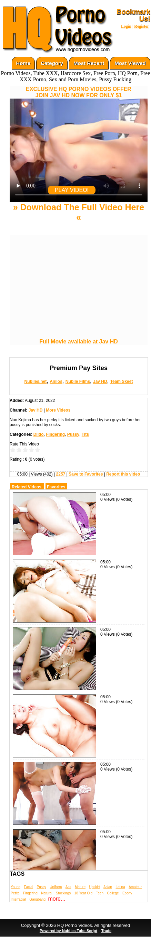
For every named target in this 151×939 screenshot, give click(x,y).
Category (52, 63)
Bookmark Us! (133, 15)
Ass (68, 887)
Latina (120, 887)
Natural (46, 893)
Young (15, 887)
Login (126, 26)
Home (23, 63)
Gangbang (37, 899)
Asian (107, 887)
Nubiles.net (35, 381)
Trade (106, 931)
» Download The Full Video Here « (78, 212)
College (113, 893)
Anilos (56, 381)
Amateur (135, 887)
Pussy (73, 434)
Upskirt (94, 887)
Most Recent (88, 63)
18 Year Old (83, 893)
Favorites (56, 487)
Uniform (56, 887)
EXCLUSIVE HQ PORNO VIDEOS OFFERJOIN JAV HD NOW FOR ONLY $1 (78, 92)
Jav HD (100, 381)
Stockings (63, 893)
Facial (28, 887)
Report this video (123, 474)
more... (57, 899)
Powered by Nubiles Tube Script (68, 931)
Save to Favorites (86, 474)
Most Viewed (130, 63)
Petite (15, 893)
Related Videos (26, 487)
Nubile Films (78, 381)
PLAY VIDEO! (72, 190)
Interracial (18, 899)
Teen (99, 893)
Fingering (55, 434)
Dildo (38, 434)
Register (141, 26)
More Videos (58, 410)
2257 (61, 474)
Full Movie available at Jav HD (78, 341)
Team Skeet (121, 381)
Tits (85, 434)
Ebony (127, 893)
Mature (80, 887)
